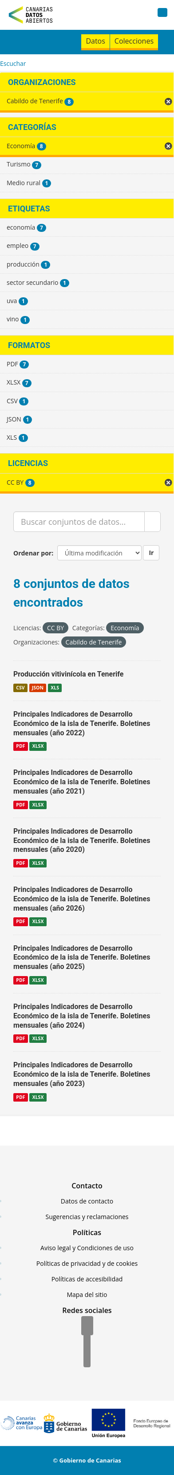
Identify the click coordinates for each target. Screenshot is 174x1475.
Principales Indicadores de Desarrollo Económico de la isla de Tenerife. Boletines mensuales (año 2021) (81, 781)
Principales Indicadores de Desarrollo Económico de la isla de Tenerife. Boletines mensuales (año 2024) (81, 1015)
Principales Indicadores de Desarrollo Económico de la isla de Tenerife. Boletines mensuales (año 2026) (81, 898)
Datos (95, 41)
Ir (151, 552)
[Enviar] (152, 521)
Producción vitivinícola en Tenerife (68, 674)
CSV (20, 688)
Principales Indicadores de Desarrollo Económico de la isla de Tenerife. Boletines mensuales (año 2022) (81, 723)
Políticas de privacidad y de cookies (87, 1263)
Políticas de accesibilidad (87, 1279)
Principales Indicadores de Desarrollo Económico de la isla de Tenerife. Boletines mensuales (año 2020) (81, 840)
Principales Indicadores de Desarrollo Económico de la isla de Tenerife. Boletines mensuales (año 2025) (81, 957)
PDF (20, 746)
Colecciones (134, 41)
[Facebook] (87, 1326)
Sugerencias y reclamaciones (87, 1216)
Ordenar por (32, 553)
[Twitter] (87, 1342)
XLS (55, 688)
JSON (38, 688)
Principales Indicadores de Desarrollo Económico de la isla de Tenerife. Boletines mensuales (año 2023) (81, 1074)
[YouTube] (87, 1358)
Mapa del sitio (87, 1294)
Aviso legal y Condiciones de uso (87, 1248)
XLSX (38, 746)
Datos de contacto (87, 1201)
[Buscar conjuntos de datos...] (79, 521)
